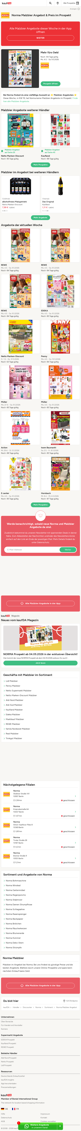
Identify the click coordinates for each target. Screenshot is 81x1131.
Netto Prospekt (7, 1062)
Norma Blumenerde (13, 933)
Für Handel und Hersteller (11, 1025)
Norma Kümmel (12, 938)
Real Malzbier (10, 733)
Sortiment (49, 1007)
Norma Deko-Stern (13, 942)
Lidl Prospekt (6, 1065)
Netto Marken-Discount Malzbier (20, 695)
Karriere (4, 1029)
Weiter (68, 549)
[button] (40, 68)
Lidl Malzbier (10, 681)
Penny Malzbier (11, 686)
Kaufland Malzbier (13, 709)
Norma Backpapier (13, 919)
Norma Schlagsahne (14, 909)
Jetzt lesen (41, 663)
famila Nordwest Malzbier (16, 729)
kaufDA (6, 1007)
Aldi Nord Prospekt (8, 1058)
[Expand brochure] (20, 68)
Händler (16, 1007)
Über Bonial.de (7, 1021)
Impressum (45, 1114)
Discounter (27, 1007)
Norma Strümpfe (12, 947)
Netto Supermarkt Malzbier (17, 690)
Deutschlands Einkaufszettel (13, 1076)
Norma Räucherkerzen (15, 928)
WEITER (40, 38)
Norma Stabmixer (12, 899)
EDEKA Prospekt (8, 1040)
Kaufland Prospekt (8, 1043)
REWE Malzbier (11, 724)
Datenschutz (43, 542)
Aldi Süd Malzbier (12, 705)
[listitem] (20, 136)
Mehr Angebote (40, 217)
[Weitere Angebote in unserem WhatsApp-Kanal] (37, 1126)
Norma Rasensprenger (14, 914)
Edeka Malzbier (11, 714)
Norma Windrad (11, 885)
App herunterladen (8, 1083)
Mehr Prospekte (40, 165)
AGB (3, 1121)
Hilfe (3, 1114)
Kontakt (44, 1118)
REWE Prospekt (7, 1047)
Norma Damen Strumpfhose (17, 904)
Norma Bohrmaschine (14, 880)
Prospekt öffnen (50, 84)
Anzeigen (75, 9)
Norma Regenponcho (14, 895)
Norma (38, 1007)
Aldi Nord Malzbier (13, 700)
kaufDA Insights (7, 1080)
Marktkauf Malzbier (13, 719)
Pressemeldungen (8, 1087)
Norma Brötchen (12, 923)
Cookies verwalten (48, 1121)
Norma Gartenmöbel (14, 890)
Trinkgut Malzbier (12, 738)
